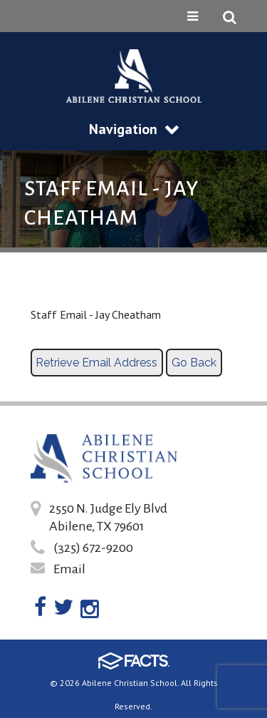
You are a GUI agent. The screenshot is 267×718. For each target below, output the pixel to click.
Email (69, 569)
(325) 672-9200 (93, 547)
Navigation (134, 129)
